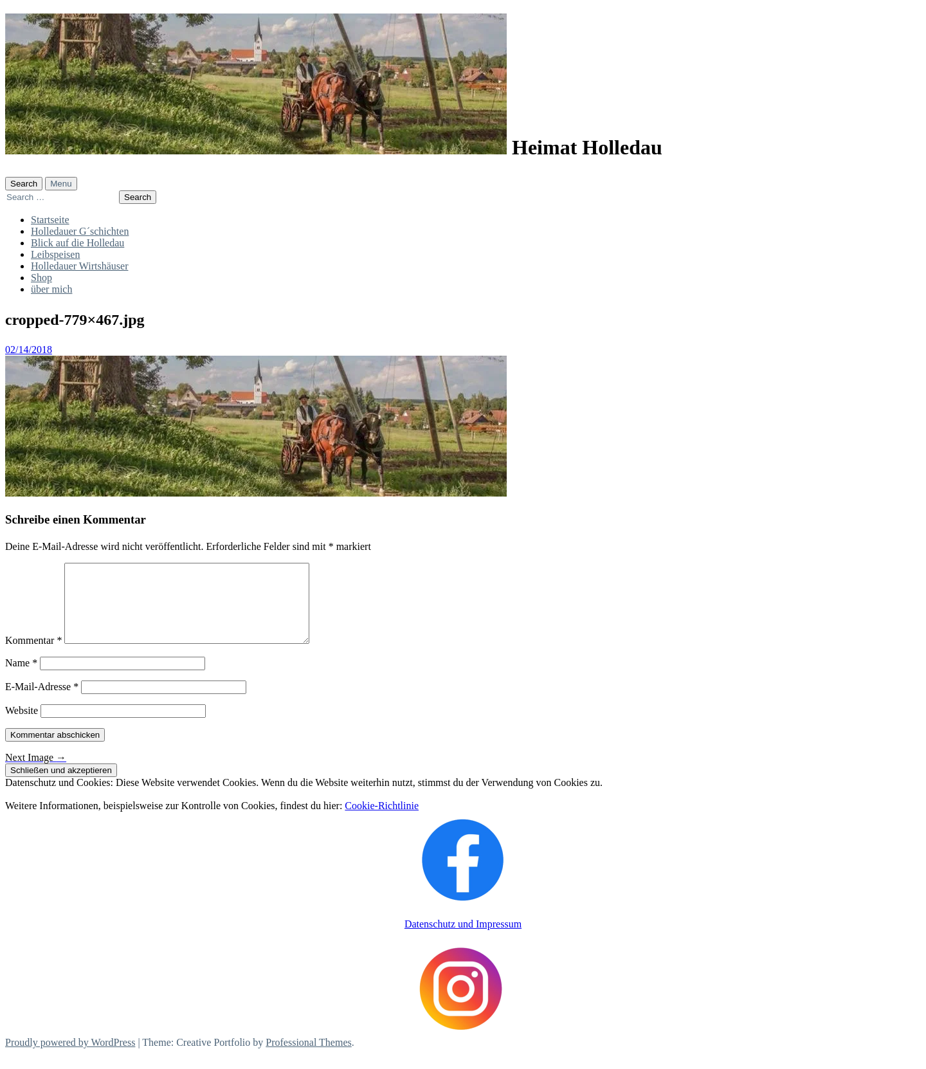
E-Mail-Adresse (41, 702)
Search (23, 183)
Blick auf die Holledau (77, 242)
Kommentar (33, 655)
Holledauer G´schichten (80, 231)
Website (21, 725)
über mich (51, 289)
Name (21, 678)
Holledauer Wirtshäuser (79, 265)
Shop (41, 277)
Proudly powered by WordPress (70, 1057)
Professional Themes (308, 1057)
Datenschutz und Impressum (463, 939)
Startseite (50, 219)
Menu (60, 183)
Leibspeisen (55, 254)
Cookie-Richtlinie (382, 821)
